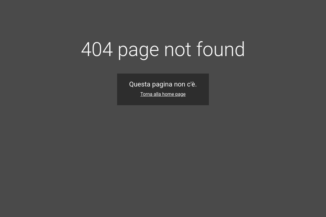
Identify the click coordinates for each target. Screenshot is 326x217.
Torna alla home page (162, 94)
